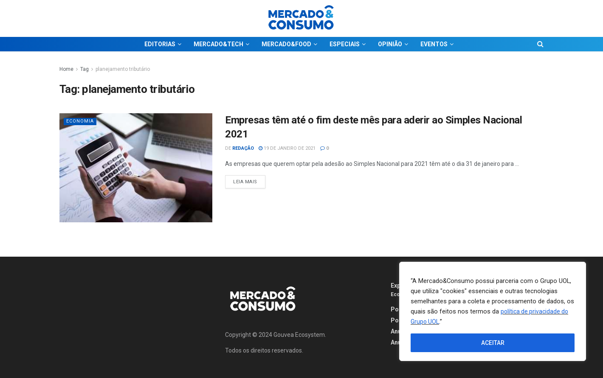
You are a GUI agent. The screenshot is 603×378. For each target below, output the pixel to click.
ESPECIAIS (345, 44)
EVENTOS (434, 44)
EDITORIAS (159, 44)
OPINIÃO (390, 44)
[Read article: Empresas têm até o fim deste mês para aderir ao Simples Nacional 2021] (135, 167)
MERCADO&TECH (218, 44)
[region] (492, 311)
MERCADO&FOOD (286, 44)
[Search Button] (540, 44)
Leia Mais (249, 180)
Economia (80, 121)
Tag (84, 69)
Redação (243, 148)
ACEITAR (492, 342)
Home (66, 69)
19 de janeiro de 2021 (287, 148)
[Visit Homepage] (301, 18)
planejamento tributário (123, 69)
